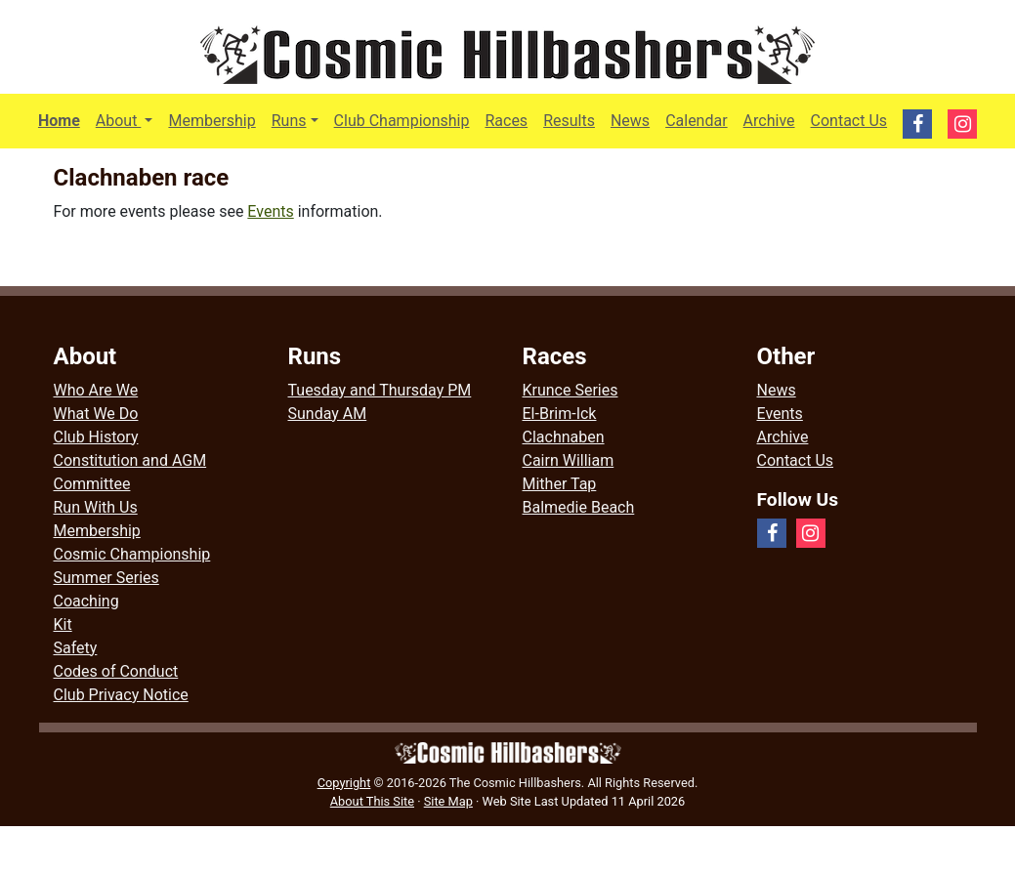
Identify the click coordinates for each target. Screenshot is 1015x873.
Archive (769, 120)
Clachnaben (564, 437)
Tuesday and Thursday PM (380, 390)
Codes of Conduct (116, 671)
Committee (92, 484)
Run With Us (96, 507)
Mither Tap (560, 484)
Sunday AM (327, 413)
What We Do (96, 413)
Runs (289, 120)
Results (569, 120)
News (630, 120)
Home (59, 120)
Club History (96, 437)
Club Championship (402, 120)
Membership (211, 120)
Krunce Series (570, 390)
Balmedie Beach (579, 507)
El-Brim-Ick (560, 413)
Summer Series (106, 577)
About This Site (372, 801)
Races (506, 120)
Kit (63, 624)
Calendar (696, 120)
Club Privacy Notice (121, 695)
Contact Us (849, 120)
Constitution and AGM (130, 460)
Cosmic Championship (132, 554)
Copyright (344, 782)
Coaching (86, 601)
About (128, 119)
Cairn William (568, 460)
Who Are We (96, 390)
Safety (76, 648)
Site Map (448, 801)
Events (270, 211)
